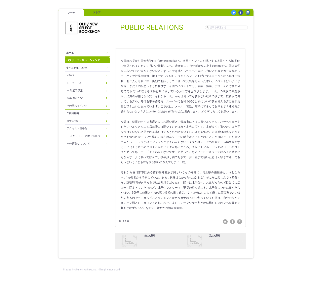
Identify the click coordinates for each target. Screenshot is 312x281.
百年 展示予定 (75, 98)
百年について (74, 120)
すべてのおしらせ (76, 67)
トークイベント (76, 82)
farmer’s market (167, 60)
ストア (97, 12)
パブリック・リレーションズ (83, 60)
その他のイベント (77, 105)
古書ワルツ (205, 121)
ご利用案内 (72, 113)
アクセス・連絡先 (77, 128)
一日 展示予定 (75, 90)
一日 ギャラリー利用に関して (84, 135)
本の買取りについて (78, 143)
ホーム (71, 12)
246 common (215, 65)
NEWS (70, 75)
